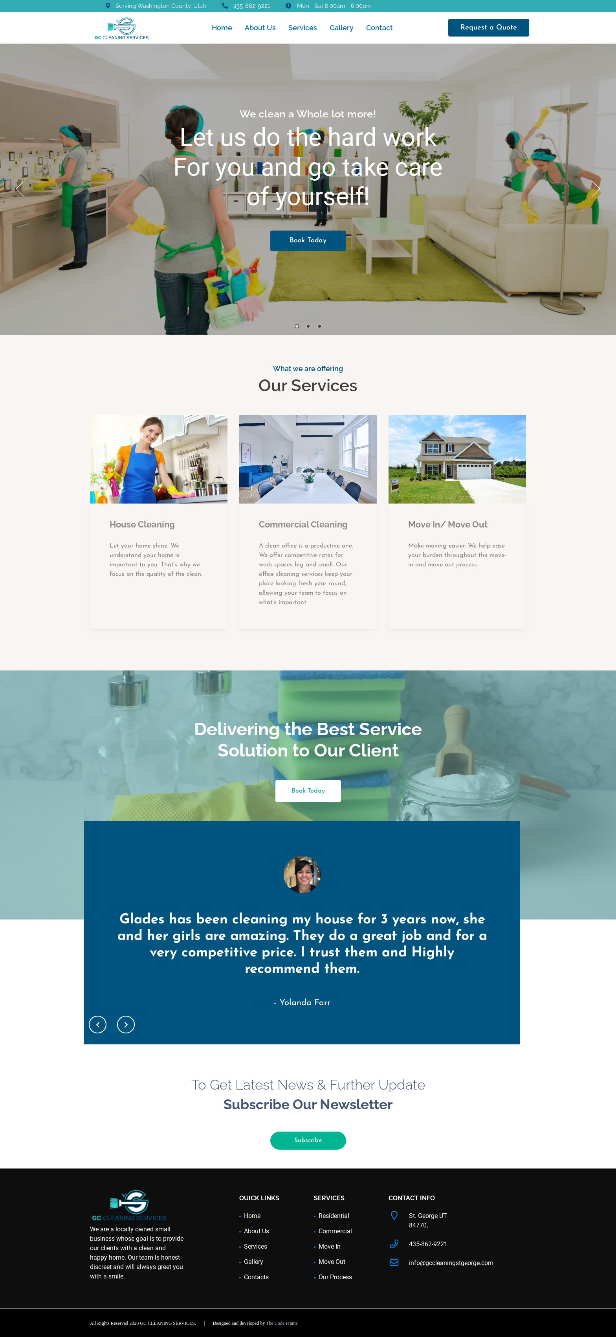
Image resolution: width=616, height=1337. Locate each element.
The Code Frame (282, 1323)
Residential (334, 1216)
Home (222, 28)
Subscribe (308, 1140)
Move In (330, 1246)
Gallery (342, 28)
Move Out (332, 1262)
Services (302, 28)
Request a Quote (488, 27)
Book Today (308, 241)
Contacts (256, 1277)
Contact (379, 28)
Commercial (335, 1231)
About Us (260, 28)
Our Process (335, 1277)
